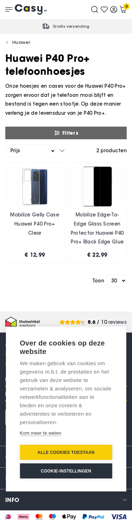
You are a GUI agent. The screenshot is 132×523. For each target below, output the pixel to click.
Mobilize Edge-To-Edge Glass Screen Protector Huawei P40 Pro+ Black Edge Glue (97, 228)
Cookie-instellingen (66, 471)
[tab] (66, 499)
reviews (117, 322)
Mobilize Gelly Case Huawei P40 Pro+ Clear (34, 224)
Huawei (21, 42)
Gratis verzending (71, 26)
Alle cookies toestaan (65, 452)
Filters (66, 132)
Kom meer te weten (40, 433)
